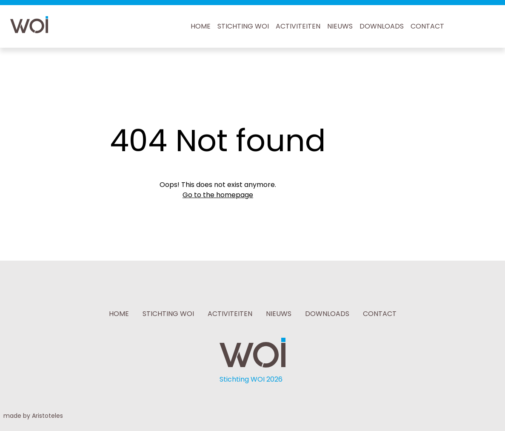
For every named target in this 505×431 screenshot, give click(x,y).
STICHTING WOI (243, 26)
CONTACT (427, 26)
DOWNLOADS (381, 26)
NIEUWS (340, 26)
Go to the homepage (218, 195)
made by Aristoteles (33, 415)
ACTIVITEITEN (298, 26)
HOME (201, 26)
